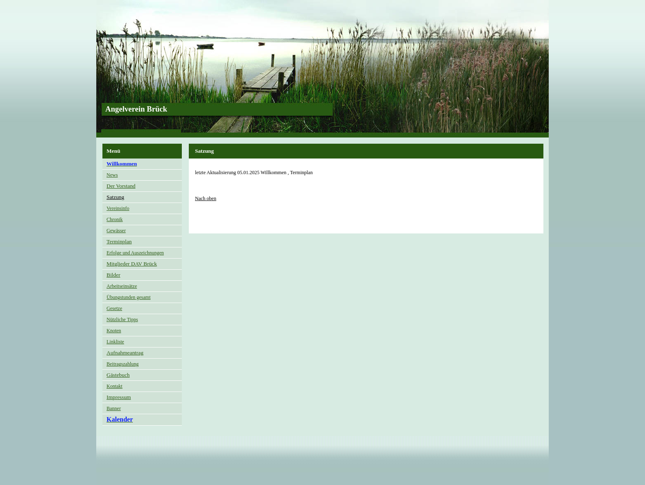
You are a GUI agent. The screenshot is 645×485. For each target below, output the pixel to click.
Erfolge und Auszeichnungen (135, 253)
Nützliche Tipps (122, 319)
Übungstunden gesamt (129, 297)
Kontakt (115, 386)
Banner (114, 408)
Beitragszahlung (123, 364)
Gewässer (116, 230)
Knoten (114, 330)
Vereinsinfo (118, 208)
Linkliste (115, 342)
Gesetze (114, 308)
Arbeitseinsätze (122, 286)
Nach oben (205, 198)
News (112, 175)
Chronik (115, 219)
